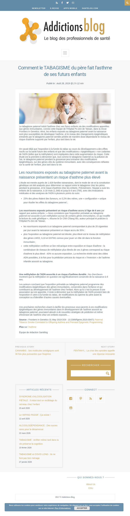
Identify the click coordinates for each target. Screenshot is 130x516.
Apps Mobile (70, 8)
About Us (90, 484)
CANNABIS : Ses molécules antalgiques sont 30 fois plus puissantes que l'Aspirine (37, 352)
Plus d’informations (63, 508)
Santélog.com (90, 8)
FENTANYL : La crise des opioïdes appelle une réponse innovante (94, 352)
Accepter (82, 508)
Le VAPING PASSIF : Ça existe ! (35, 415)
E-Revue (54, 8)
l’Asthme (32, 327)
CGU (90, 488)
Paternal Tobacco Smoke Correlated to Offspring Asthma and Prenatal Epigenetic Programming (61, 321)
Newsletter (39, 8)
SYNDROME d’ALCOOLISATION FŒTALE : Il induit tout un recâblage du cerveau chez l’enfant (38, 400)
